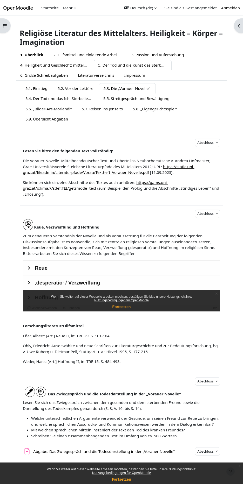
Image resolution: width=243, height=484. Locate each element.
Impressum (134, 75)
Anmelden (230, 7)
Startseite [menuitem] (50, 7)
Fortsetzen (121, 479)
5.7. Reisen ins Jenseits (102, 108)
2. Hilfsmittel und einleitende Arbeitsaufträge (90, 54)
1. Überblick (31, 54)
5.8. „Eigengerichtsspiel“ (155, 108)
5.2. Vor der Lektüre (75, 88)
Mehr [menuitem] (68, 7)
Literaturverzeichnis (96, 75)
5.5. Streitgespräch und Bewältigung (136, 98)
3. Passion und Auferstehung (157, 54)
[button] (140, 8)
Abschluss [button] (205, 142)
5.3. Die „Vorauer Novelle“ (126, 88)
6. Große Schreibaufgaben (44, 75)
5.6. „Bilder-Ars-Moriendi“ (48, 108)
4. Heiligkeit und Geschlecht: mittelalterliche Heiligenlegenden (57, 65)
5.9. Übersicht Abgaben (46, 119)
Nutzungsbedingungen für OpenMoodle (121, 473)
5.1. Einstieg (36, 88)
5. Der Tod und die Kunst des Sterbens (133, 65)
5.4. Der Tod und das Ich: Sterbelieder (59, 98)
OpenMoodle (18, 7)
